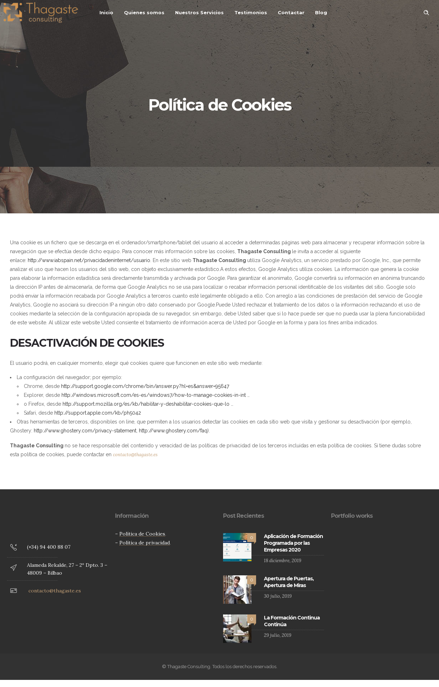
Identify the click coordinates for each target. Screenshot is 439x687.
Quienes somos (144, 12)
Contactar (291, 12)
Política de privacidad (144, 542)
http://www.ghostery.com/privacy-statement (85, 430)
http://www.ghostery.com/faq (173, 430)
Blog (321, 12)
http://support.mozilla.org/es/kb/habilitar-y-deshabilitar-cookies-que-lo (146, 404)
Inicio (106, 12)
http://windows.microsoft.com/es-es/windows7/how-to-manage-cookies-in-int (153, 395)
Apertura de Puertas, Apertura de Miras (289, 582)
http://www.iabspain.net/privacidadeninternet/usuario (89, 260)
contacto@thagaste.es (135, 455)
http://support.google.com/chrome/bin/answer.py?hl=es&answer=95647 (145, 386)
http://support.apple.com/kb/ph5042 (97, 413)
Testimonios (250, 12)
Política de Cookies (142, 534)
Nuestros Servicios (199, 12)
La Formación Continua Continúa (292, 621)
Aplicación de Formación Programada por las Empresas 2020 (293, 543)
